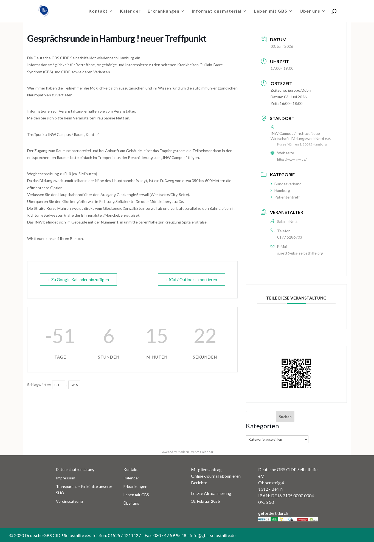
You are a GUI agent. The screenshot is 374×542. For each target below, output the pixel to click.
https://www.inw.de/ (291, 159)
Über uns (310, 11)
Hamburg (280, 190)
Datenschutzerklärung (75, 469)
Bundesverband (286, 183)
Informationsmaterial (216, 11)
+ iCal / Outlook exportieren (191, 279)
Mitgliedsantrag (206, 469)
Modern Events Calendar (195, 452)
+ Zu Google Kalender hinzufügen (78, 279)
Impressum (65, 478)
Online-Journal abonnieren (216, 476)
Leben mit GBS (270, 11)
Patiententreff (285, 197)
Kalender (130, 11)
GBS (74, 385)
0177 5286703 (289, 237)
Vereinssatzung (69, 501)
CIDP (58, 385)
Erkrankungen (163, 11)
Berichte (199, 482)
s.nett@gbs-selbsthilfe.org (300, 253)
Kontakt (98, 11)
